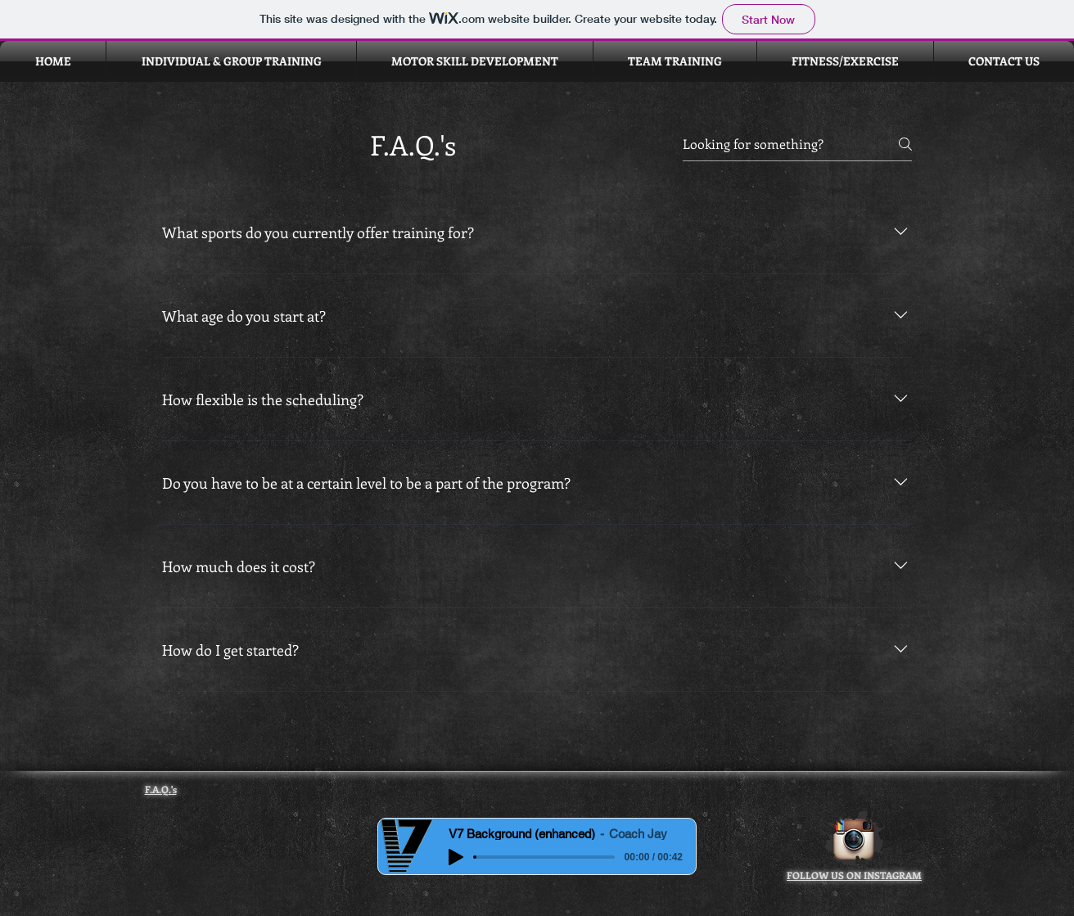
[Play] (456, 857)
